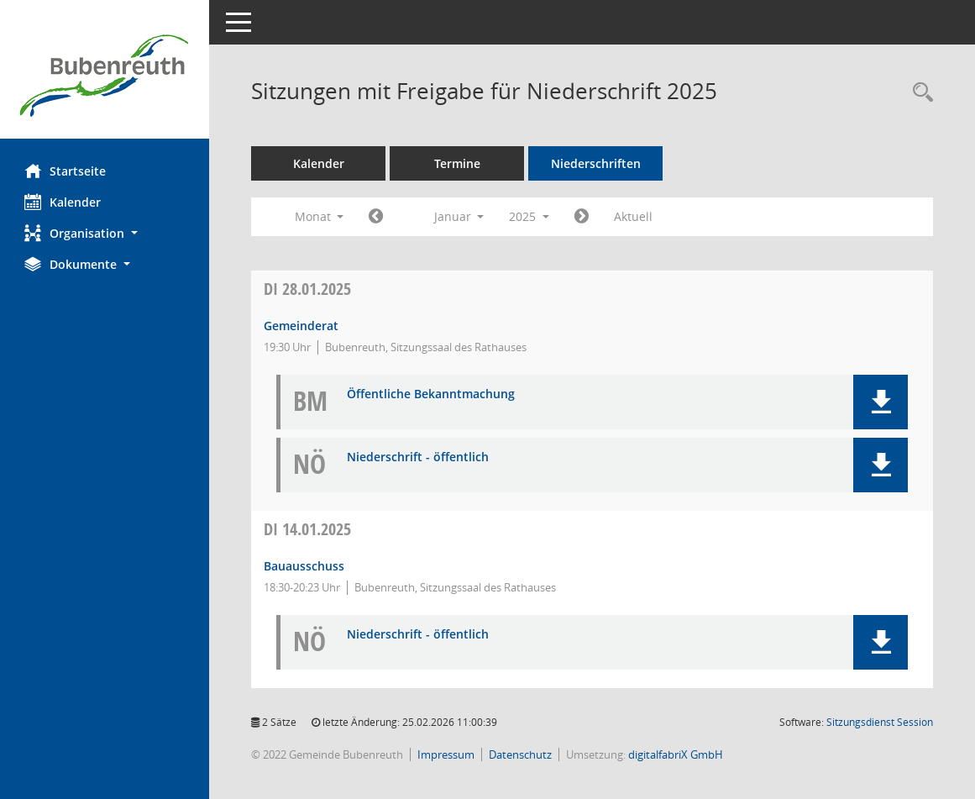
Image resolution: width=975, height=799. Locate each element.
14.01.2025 (308, 529)
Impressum (446, 754)
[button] (105, 233)
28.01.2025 (308, 288)
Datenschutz (521, 754)
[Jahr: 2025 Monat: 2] (582, 217)
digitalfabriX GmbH (676, 754)
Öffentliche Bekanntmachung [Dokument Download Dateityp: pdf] (432, 394)
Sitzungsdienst (879, 722)
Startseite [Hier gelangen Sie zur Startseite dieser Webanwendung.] (66, 170)
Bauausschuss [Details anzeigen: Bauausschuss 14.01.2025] (305, 566)
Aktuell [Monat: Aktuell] (634, 216)
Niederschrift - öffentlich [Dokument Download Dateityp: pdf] (419, 457)
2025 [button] (530, 216)
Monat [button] (319, 216)
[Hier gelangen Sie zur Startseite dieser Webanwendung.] (105, 75)
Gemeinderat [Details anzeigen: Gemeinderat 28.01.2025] (302, 326)
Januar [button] (459, 216)
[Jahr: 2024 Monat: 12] (376, 217)
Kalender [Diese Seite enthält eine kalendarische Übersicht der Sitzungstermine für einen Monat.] (63, 201)
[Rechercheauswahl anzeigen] (918, 93)
